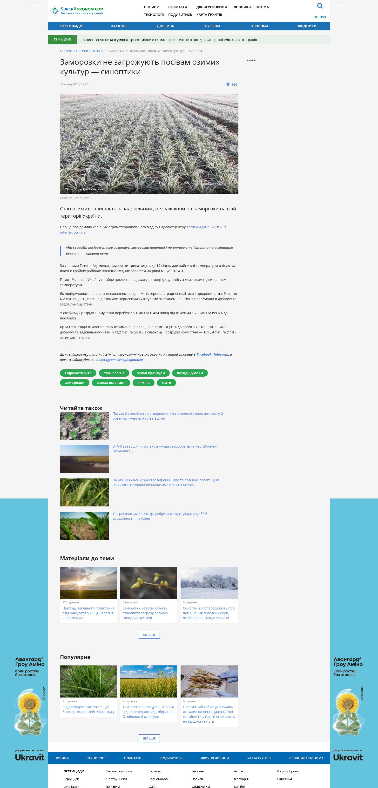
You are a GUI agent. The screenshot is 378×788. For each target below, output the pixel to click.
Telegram (220, 354)
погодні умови (190, 373)
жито (166, 382)
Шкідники (307, 26)
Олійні (153, 699)
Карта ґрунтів (218, 14)
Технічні (197, 684)
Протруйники (116, 692)
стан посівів (114, 373)
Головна (66, 50)
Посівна (97, 50)
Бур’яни (212, 26)
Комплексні (242, 707)
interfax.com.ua (72, 232)
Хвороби (259, 26)
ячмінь (143, 382)
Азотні (238, 684)
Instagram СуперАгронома (121, 359)
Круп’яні (155, 707)
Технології (162, 14)
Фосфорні (241, 692)
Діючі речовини (220, 7)
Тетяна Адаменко (201, 227)
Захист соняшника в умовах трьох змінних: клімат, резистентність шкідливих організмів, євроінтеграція (171, 39)
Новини (159, 7)
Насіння (119, 26)
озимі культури (151, 373)
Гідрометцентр (78, 373)
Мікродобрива (287, 684)
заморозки (75, 382)
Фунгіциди (71, 699)
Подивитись (189, 14)
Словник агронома (259, 7)
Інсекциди (71, 707)
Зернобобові (158, 692)
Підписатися (244, 732)
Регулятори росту (119, 684)
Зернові (155, 684)
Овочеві (197, 692)
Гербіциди (71, 692)
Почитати (186, 7)
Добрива (165, 26)
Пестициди (71, 26)
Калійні (239, 699)
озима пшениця (111, 382)
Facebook (204, 354)
